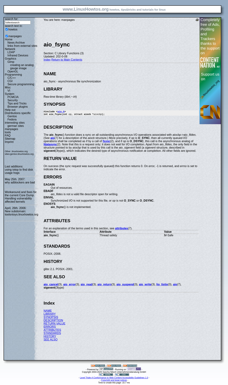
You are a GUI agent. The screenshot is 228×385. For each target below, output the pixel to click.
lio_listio (162, 285)
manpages (15, 36)
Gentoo (12, 116)
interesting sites (15, 122)
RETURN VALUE (54, 324)
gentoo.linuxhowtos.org (22, 154)
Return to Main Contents (66, 59)
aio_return (104, 285)
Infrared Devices (17, 55)
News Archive (16, 42)
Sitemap (10, 138)
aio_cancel (51, 285)
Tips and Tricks (17, 103)
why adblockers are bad (20, 182)
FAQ (8, 135)
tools (8, 132)
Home (8, 39)
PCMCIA (13, 97)
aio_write (145, 285)
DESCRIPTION (53, 321)
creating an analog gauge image (22, 67)
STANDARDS (52, 334)
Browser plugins (17, 106)
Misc (8, 87)
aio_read (86, 285)
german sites (15, 125)
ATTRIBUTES (52, 331)
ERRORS (50, 327)
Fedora (12, 119)
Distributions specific (18, 113)
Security (12, 100)
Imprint (9, 141)
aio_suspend (125, 285)
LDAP (11, 52)
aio (52, 139)
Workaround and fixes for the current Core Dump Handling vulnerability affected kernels (21, 197)
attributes (121, 229)
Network (10, 49)
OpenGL (12, 71)
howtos (12, 29)
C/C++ (11, 77)
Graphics (10, 58)
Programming (13, 74)
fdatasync (50, 145)
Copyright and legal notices (114, 381)
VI (8, 90)
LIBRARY (50, 315)
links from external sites (22, 45)
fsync (106, 142)
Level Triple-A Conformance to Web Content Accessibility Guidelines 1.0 (114, 379)
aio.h (61, 112)
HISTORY (50, 337)
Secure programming (20, 84)
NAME (48, 311)
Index (47, 59)
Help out (10, 109)
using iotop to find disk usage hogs (19, 171)
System (9, 93)
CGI (9, 81)
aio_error (69, 285)
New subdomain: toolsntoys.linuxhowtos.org (21, 213)
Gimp (10, 61)
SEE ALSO (51, 340)
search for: (11, 18)
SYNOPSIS (51, 318)
